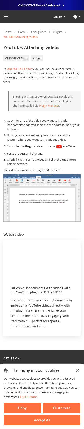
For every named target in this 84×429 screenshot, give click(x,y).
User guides (38, 32)
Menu (57, 16)
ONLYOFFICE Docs (16, 58)
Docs (21, 32)
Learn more (28, 397)
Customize (61, 408)
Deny (22, 408)
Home (7, 32)
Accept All (42, 420)
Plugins (57, 32)
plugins (36, 58)
